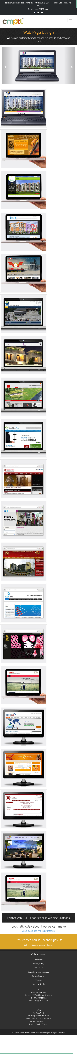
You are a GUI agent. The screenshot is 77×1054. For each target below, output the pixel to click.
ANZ (38, 5)
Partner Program (38, 976)
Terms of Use (38, 967)
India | (66, 2)
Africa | (38, 2)
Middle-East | (58, 2)
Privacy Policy (38, 963)
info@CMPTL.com (41, 1000)
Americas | (30, 2)
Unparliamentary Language (38, 972)
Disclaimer (38, 959)
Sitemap (38, 980)
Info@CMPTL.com (41, 9)
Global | (22, 2)
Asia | (71, 2)
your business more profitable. (38, 930)
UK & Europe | (46, 2)
